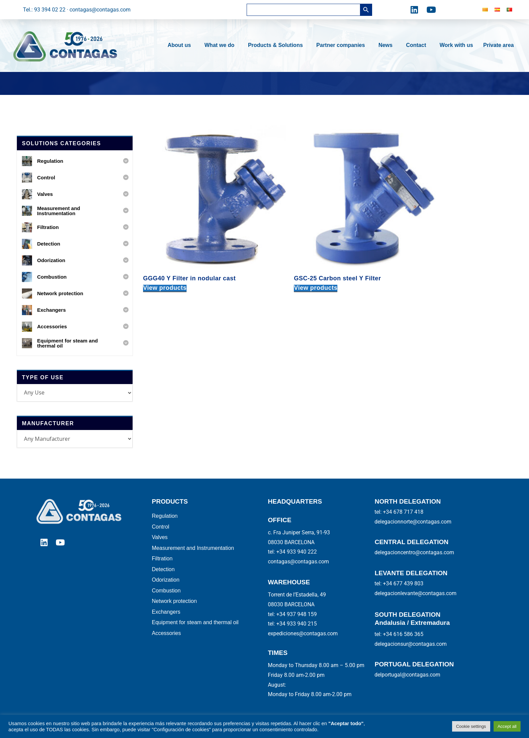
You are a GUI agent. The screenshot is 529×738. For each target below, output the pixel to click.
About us (181, 45)
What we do (221, 45)
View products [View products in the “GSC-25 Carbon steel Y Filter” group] (292, 258)
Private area (498, 45)
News (387, 45)
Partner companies (342, 45)
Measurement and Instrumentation (193, 551)
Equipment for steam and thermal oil (195, 631)
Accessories (166, 643)
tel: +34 (292, 614)
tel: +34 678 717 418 (398, 512)
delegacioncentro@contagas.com (414, 552)
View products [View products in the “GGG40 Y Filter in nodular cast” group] (165, 258)
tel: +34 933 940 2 (289, 552)
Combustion (166, 597)
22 (314, 552)
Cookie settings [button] (471, 726)
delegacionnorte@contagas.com (412, 521)
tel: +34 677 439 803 (398, 583)
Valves (160, 539)
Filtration (162, 562)
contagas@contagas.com (298, 561)
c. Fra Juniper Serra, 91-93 (299, 532)
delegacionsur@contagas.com (410, 644)
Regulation (165, 516)
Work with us (456, 45)
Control (160, 528)
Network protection (174, 608)
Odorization (165, 585)
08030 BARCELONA (291, 542)
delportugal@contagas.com (407, 674)
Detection (163, 574)
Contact (417, 45)
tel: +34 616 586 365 (398, 634)
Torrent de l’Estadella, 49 (297, 594)
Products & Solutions (277, 45)
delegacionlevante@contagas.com (415, 593)
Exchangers (166, 620)
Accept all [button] (507, 726)
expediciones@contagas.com (303, 633)
